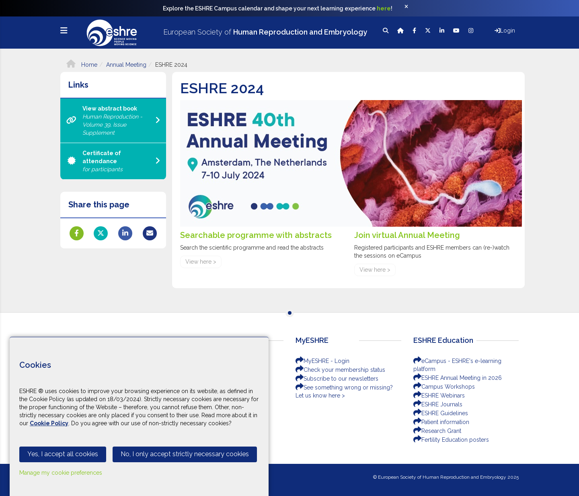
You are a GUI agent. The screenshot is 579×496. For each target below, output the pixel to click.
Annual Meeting (126, 64)
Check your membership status (340, 370)
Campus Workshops (444, 386)
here (384, 8)
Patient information (441, 422)
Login (505, 30)
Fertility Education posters (451, 440)
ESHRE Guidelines (440, 413)
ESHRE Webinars (439, 395)
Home (81, 64)
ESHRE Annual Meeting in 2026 (457, 378)
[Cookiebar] (139, 416)
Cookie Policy (49, 423)
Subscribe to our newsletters (337, 378)
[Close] (410, 8)
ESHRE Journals (437, 404)
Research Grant (437, 431)
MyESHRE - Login (322, 361)
